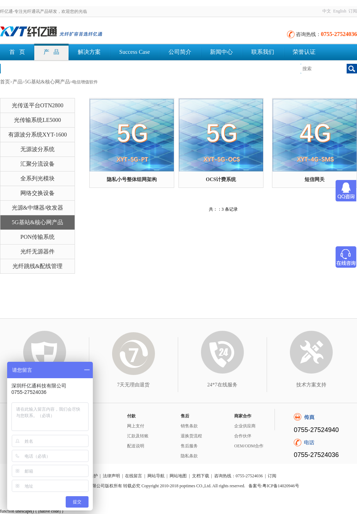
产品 (17, 81)
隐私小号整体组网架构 (132, 179)
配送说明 (135, 445)
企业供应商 (245, 425)
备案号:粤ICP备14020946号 (273, 485)
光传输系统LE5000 (37, 120)
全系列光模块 (37, 178)
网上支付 (135, 425)
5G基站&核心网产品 (47, 81)
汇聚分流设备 (37, 164)
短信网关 (315, 179)
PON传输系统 (37, 237)
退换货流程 (191, 435)
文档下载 (20, 68)
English (339, 11)
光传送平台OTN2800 (38, 105)
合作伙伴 (242, 435)
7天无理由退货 (133, 384)
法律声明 (111, 475)
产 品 (51, 52)
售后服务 (189, 445)
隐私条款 (189, 455)
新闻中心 (221, 52)
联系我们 (262, 52)
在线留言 (133, 475)
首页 (5, 81)
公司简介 (180, 52)
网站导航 (156, 475)
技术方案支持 (311, 384)
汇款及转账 (138, 435)
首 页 (17, 52)
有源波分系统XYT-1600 (37, 135)
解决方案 (89, 52)
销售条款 (189, 425)
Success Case (134, 52)
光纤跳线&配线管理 (37, 266)
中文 (326, 11)
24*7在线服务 (222, 384)
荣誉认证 (304, 52)
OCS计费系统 (221, 179)
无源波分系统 (37, 149)
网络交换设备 (37, 193)
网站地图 (178, 475)
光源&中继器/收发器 (38, 208)
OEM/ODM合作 (248, 445)
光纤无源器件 (37, 251)
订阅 (352, 11)
